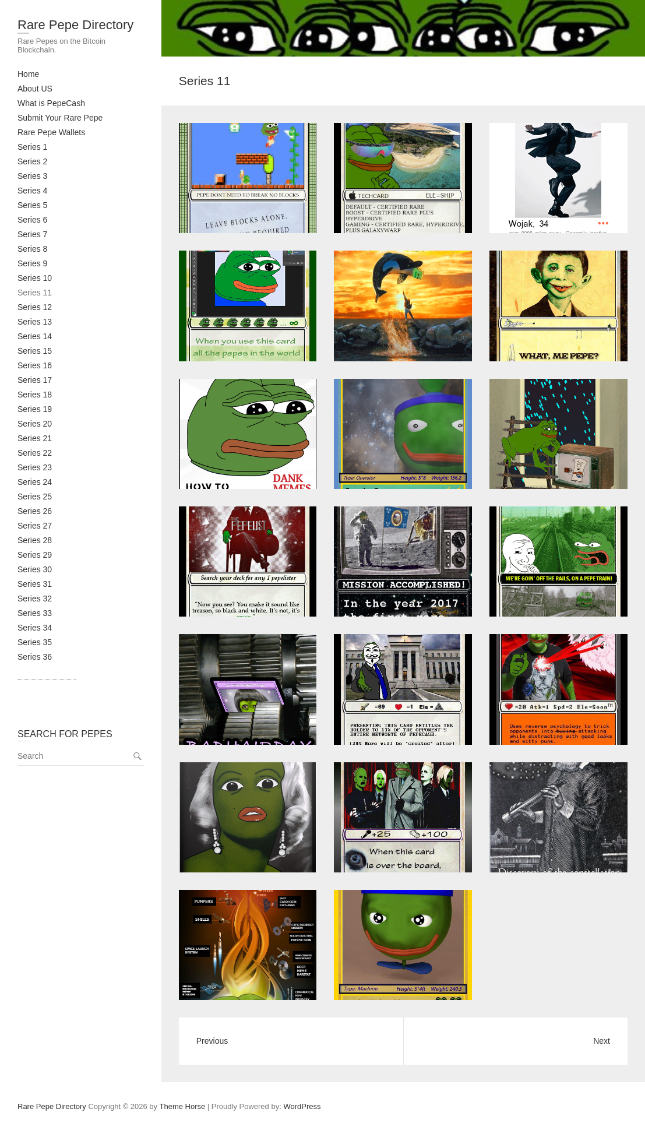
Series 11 (34, 292)
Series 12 (34, 307)
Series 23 (34, 467)
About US (34, 88)
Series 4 (32, 190)
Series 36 (34, 656)
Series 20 (34, 423)
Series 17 (34, 380)
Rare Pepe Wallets (51, 132)
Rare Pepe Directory (75, 24)
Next (601, 1040)
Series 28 (34, 540)
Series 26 (34, 511)
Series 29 (34, 554)
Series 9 (32, 263)
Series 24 (34, 482)
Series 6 (32, 219)
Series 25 (34, 496)
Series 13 (34, 321)
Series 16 (34, 365)
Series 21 (34, 438)
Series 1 (32, 147)
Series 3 (32, 176)
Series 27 (34, 525)
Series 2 (32, 161)
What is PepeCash (51, 103)
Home (28, 74)
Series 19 (34, 409)
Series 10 (34, 278)
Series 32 (34, 598)
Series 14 (34, 336)
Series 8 (32, 249)
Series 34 (34, 627)
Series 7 (32, 234)
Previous (212, 1040)
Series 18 (34, 394)
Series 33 (34, 613)
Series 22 (34, 452)
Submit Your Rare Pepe (60, 117)
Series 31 (34, 584)
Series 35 (34, 642)
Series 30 (34, 569)
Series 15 (34, 350)
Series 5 (32, 205)
